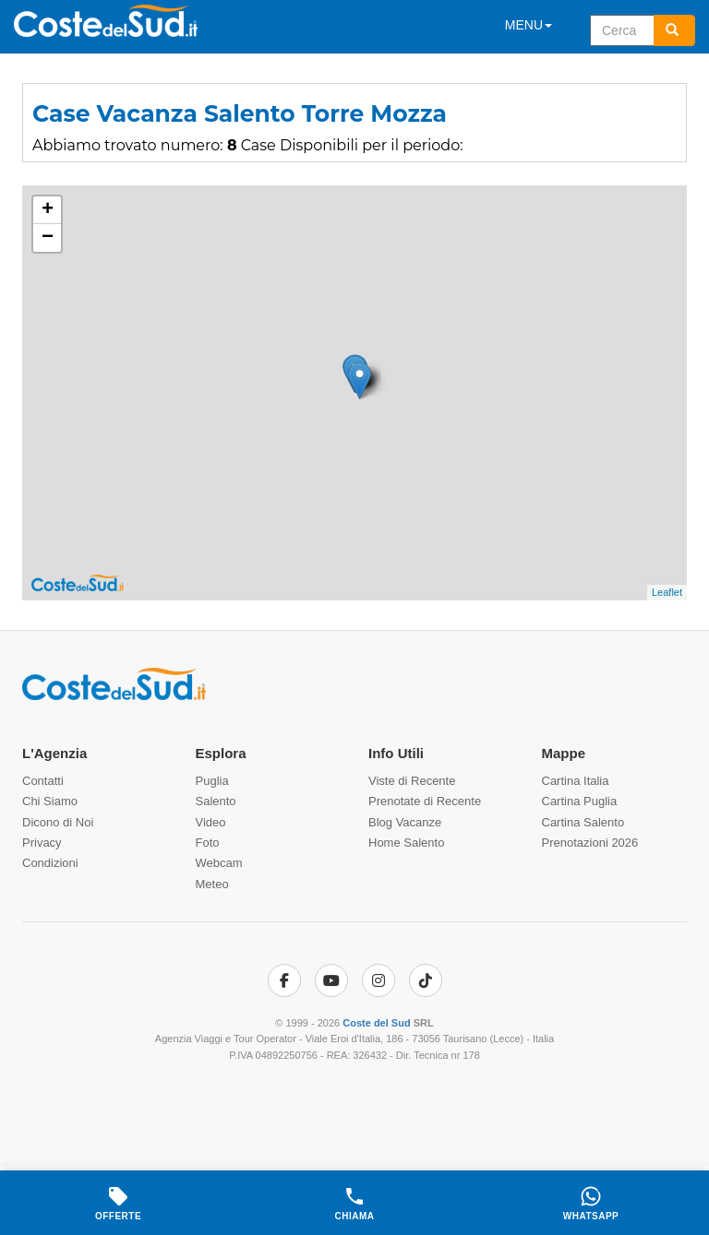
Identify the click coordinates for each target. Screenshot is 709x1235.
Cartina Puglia (580, 801)
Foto (208, 842)
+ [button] (48, 210)
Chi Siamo (50, 801)
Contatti (43, 781)
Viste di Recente (411, 781)
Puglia (212, 781)
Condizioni (50, 863)
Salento (216, 801)
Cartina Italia (575, 781)
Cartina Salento (583, 822)
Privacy (42, 842)
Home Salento (406, 842)
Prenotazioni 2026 (590, 842)
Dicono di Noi (57, 822)
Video (211, 822)
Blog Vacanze (404, 822)
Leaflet (667, 592)
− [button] (48, 238)
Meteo (212, 884)
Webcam (219, 863)
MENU (528, 25)
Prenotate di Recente (424, 801)
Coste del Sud (376, 1022)
